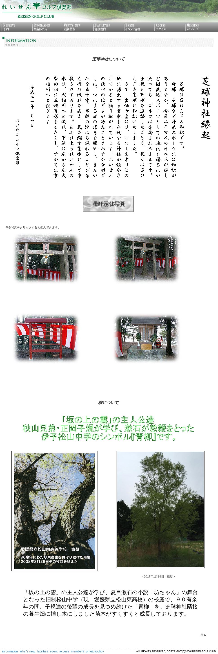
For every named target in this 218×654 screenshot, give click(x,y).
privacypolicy (95, 651)
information (10, 651)
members (77, 651)
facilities (42, 651)
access (64, 651)
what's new (27, 651)
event (54, 651)
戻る (203, 635)
